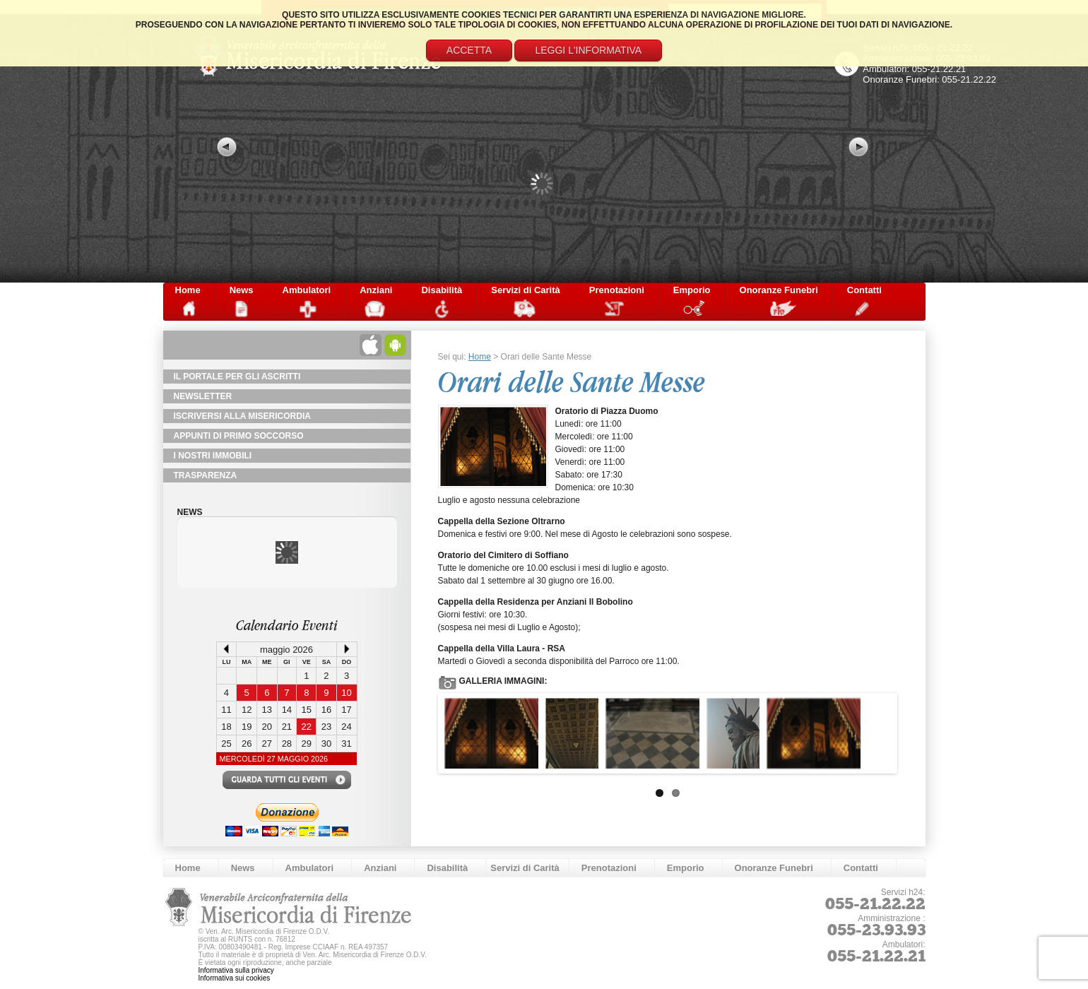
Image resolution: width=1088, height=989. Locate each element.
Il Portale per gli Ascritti (237, 376)
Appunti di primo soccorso (239, 436)
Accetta (469, 50)
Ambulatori (307, 290)
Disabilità (441, 290)
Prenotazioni (616, 290)
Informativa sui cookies (235, 978)
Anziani (376, 290)
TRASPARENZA (205, 475)
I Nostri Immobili (213, 456)
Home (188, 290)
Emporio (692, 290)
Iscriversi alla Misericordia (242, 416)
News (242, 290)
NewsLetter (203, 396)
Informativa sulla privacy (236, 970)
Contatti (864, 290)
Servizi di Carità (525, 290)
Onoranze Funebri (779, 290)
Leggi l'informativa (588, 50)
